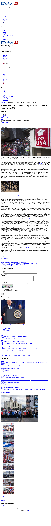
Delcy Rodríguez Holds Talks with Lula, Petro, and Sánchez (13, 262)
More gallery (3, 497)
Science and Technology (8, 35)
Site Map (5, 506)
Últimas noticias (6, 329)
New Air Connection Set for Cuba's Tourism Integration (12, 342)
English (5, 22)
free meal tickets (6, 220)
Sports (4, 33)
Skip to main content (5, 1)
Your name (3, 271)
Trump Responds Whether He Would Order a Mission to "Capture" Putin (16, 261)
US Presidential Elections (6, 117)
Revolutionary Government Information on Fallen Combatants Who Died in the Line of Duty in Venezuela (23, 351)
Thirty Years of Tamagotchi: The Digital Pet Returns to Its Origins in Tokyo (16, 344)
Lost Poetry (3, 373)
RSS (4, 20)
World (4, 32)
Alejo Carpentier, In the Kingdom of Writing (10, 369)
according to (41, 163)
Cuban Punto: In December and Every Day (10, 383)
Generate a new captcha (7, 292)
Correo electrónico (5, 274)
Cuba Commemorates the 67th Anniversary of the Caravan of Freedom (15, 356)
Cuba (4, 30)
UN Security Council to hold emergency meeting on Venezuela (14, 337)
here (14, 213)
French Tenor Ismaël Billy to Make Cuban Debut (11, 339)
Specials (5, 36)
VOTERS (3, 116)
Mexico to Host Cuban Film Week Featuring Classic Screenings (14, 354)
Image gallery (5, 393)
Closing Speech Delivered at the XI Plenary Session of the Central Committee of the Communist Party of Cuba (24, 390)
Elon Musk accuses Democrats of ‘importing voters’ (12, 195)
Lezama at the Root (5, 385)
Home (4, 29)
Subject (2, 272)
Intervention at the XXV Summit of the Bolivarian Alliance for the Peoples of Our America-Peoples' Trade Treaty (24, 381)
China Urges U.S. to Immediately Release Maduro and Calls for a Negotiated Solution (19, 349)
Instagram (5, 15)
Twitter (4, 17)
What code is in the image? (8, 290)
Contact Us (5, 39)
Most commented (7, 331)
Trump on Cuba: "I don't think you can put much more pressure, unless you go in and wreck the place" (22, 265)
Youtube (5, 14)
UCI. (29, 511)
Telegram (5, 19)
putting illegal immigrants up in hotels (34, 218)
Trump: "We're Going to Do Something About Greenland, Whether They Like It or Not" (19, 263)
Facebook (5, 18)
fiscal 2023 (28, 247)
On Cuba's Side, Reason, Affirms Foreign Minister (11, 335)
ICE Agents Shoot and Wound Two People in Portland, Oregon (14, 264)
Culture (4, 34)
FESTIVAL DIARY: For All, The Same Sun (10, 388)
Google (9, 258)
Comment (3, 275)
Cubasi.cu (3, 501)
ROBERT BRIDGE (5, 122)
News (5, 102)
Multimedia (5, 38)
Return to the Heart (5, 371)
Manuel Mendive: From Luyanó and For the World (11, 366)
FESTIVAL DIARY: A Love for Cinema (9, 376)
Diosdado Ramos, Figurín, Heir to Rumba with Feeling (12, 378)
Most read (5, 330)
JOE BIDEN (3, 115)
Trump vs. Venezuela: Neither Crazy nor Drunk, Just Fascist (13, 325)
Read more (3, 193)
